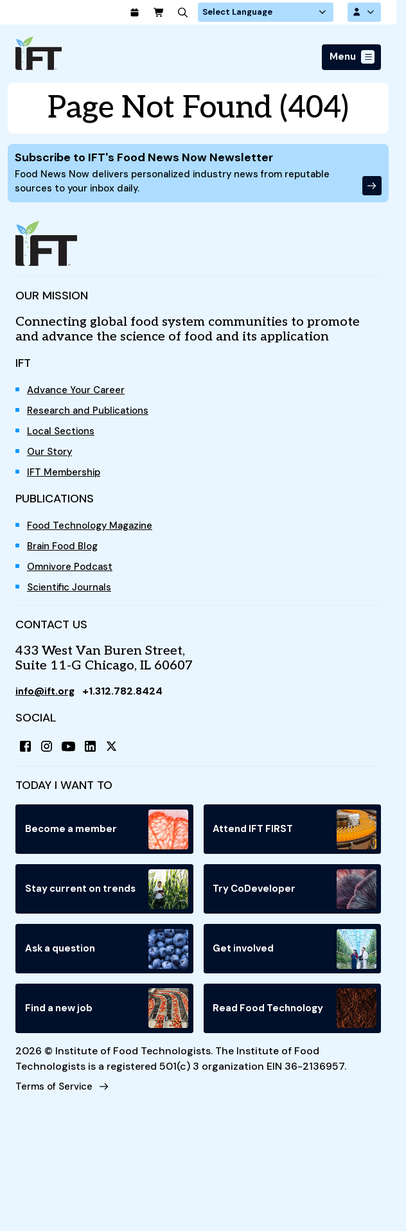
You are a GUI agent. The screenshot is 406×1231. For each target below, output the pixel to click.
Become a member (107, 836)
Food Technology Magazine (95, 529)
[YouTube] (72, 751)
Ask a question (107, 957)
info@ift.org (46, 695)
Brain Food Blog (65, 550)
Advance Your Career (79, 394)
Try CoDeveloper (295, 896)
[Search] (211, 13)
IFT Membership (66, 476)
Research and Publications (92, 414)
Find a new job (107, 1017)
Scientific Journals (73, 591)
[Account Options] (363, 13)
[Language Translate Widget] (283, 13)
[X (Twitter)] (118, 751)
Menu (341, 58)
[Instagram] (49, 751)
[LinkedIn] (95, 751)
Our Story (51, 456)
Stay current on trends (107, 896)
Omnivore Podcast (72, 571)
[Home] (38, 54)
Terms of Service (56, 1096)
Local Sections (63, 435)
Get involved (295, 957)
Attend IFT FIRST (295, 836)
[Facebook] (25, 751)
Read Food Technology (295, 1017)
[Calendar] (160, 13)
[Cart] (185, 13)
